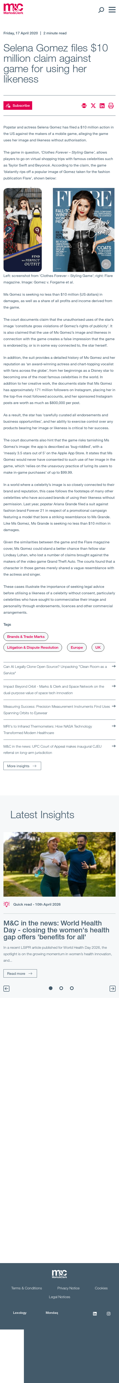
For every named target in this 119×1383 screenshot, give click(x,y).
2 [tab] (61, 988)
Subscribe (18, 105)
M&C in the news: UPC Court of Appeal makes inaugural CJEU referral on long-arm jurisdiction (52, 749)
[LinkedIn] (95, 1316)
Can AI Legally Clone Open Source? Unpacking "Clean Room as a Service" (55, 669)
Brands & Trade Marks (26, 636)
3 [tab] (72, 988)
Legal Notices (59, 1297)
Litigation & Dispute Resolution (32, 647)
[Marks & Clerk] (13, 13)
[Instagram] (109, 1316)
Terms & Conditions (26, 1288)
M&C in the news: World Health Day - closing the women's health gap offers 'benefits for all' (56, 930)
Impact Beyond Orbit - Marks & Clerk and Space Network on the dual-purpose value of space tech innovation (53, 689)
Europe (77, 647)
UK (98, 647)
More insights (18, 766)
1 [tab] (51, 988)
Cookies (101, 1288)
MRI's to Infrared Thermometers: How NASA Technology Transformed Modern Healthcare (47, 729)
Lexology (19, 1313)
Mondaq (52, 1313)
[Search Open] (101, 9)
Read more (16, 973)
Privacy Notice (68, 1288)
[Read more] (59, 864)
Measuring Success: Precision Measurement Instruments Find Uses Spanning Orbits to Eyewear (56, 709)
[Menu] (111, 9)
